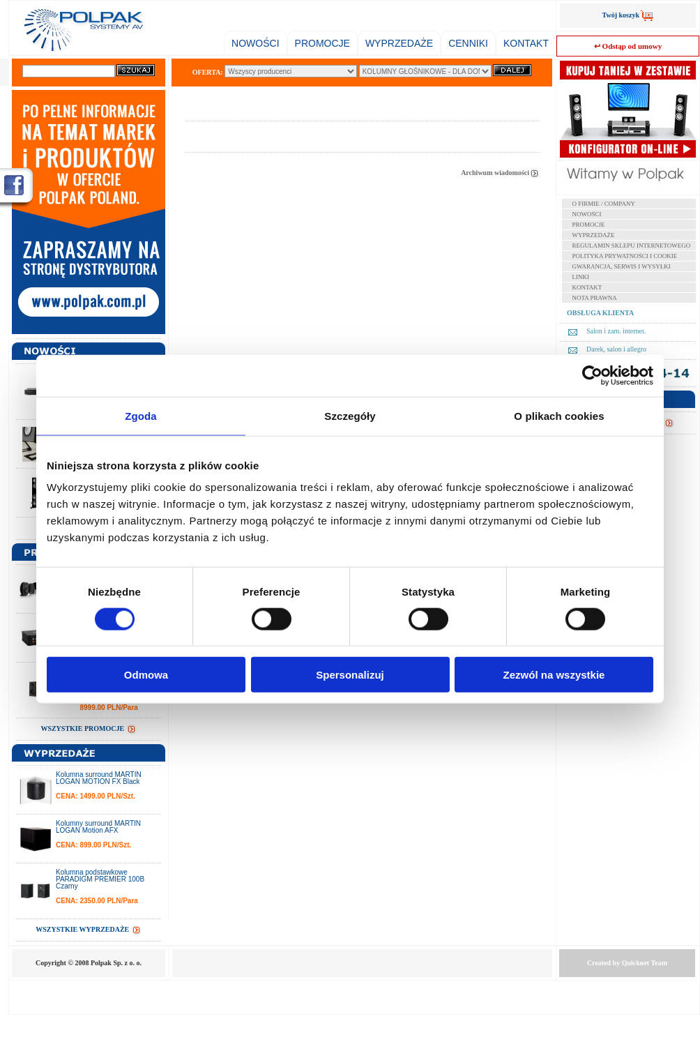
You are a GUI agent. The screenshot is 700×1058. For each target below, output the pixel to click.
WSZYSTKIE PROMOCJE (88, 728)
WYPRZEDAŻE (399, 43)
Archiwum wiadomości (500, 172)
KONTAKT (526, 43)
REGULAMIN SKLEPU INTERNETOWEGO (631, 245)
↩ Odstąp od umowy (628, 46)
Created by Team (627, 963)
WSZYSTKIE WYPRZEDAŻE (89, 929)
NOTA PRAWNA (594, 297)
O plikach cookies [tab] (559, 415)
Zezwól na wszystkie (554, 675)
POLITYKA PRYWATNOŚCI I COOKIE (625, 255)
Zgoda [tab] (141, 415)
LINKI (581, 276)
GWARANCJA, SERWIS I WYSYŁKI (621, 266)
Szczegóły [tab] (349, 415)
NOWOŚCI (255, 43)
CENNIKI (468, 43)
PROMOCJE (322, 43)
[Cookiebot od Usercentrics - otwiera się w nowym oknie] (592, 375)
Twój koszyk (628, 15)
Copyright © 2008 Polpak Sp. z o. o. (89, 963)
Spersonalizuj (350, 675)
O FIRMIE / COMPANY (603, 203)
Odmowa (146, 675)
